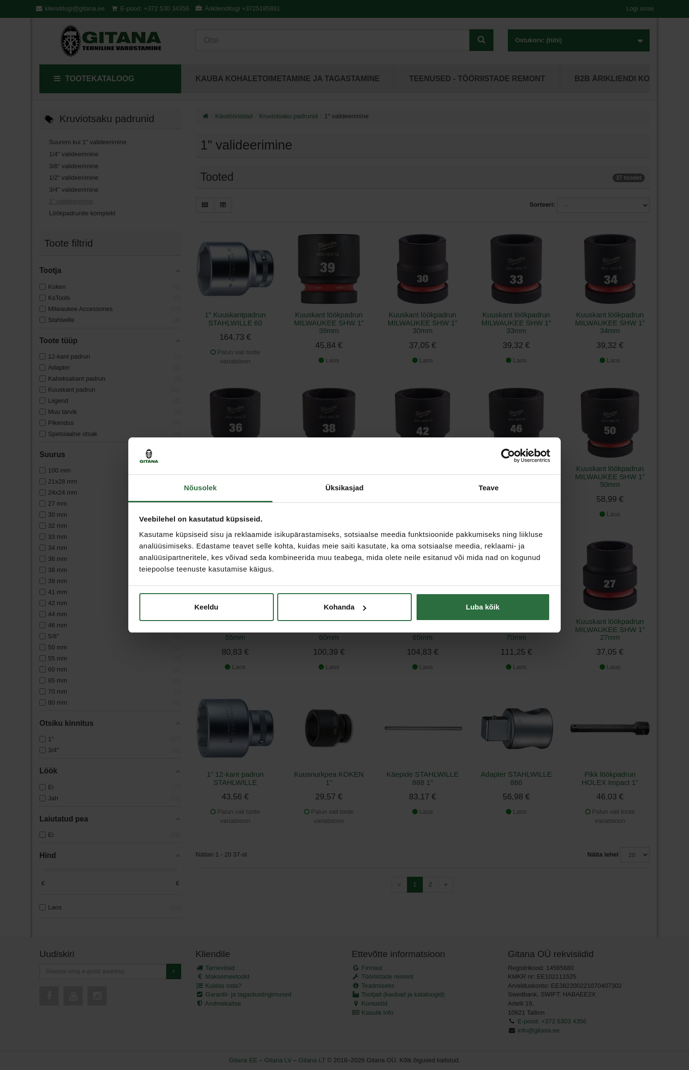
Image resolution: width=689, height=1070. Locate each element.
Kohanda (345, 607)
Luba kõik (482, 607)
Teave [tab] (489, 488)
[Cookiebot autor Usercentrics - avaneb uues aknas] (508, 456)
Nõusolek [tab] (200, 488)
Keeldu (206, 607)
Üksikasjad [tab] (344, 488)
